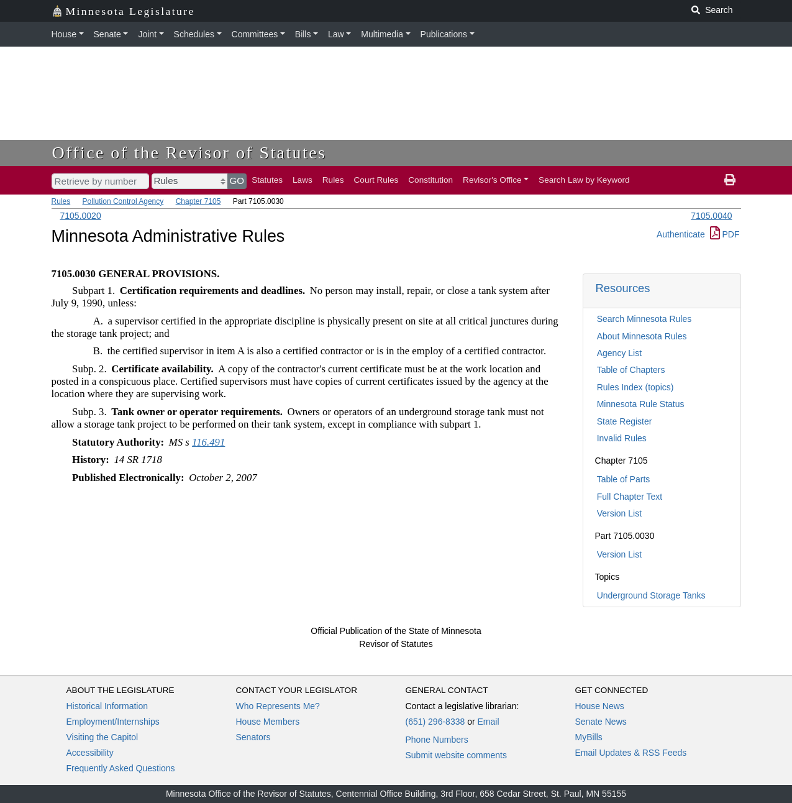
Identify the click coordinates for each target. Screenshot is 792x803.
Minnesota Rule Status (641, 404)
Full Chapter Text (630, 497)
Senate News (601, 722)
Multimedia (382, 34)
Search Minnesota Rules (644, 319)
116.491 (208, 442)
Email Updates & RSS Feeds (631, 753)
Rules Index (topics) (635, 387)
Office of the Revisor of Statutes (189, 152)
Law (336, 34)
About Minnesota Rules (642, 336)
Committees (255, 34)
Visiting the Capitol (102, 737)
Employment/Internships (113, 722)
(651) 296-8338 (435, 722)
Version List (619, 513)
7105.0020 (80, 216)
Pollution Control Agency (123, 201)
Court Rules (376, 180)
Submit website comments (456, 755)
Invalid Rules (622, 438)
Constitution (430, 180)
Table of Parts (623, 479)
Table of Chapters (631, 370)
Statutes (267, 180)
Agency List (619, 353)
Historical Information (107, 706)
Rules (333, 180)
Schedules (194, 34)
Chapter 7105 (198, 201)
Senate (107, 34)
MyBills (589, 737)
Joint (147, 34)
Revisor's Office (492, 180)
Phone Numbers (437, 740)
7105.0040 (711, 216)
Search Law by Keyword (584, 180)
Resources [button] (623, 288)
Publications (444, 34)
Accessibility (90, 753)
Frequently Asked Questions (120, 768)
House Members (268, 722)
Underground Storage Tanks (651, 595)
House (64, 34)
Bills (303, 34)
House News (599, 706)
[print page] (729, 180)
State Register (624, 421)
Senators (253, 737)
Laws (302, 180)
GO (237, 180)
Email (488, 722)
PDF (725, 234)
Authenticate (681, 234)
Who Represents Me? (278, 706)
